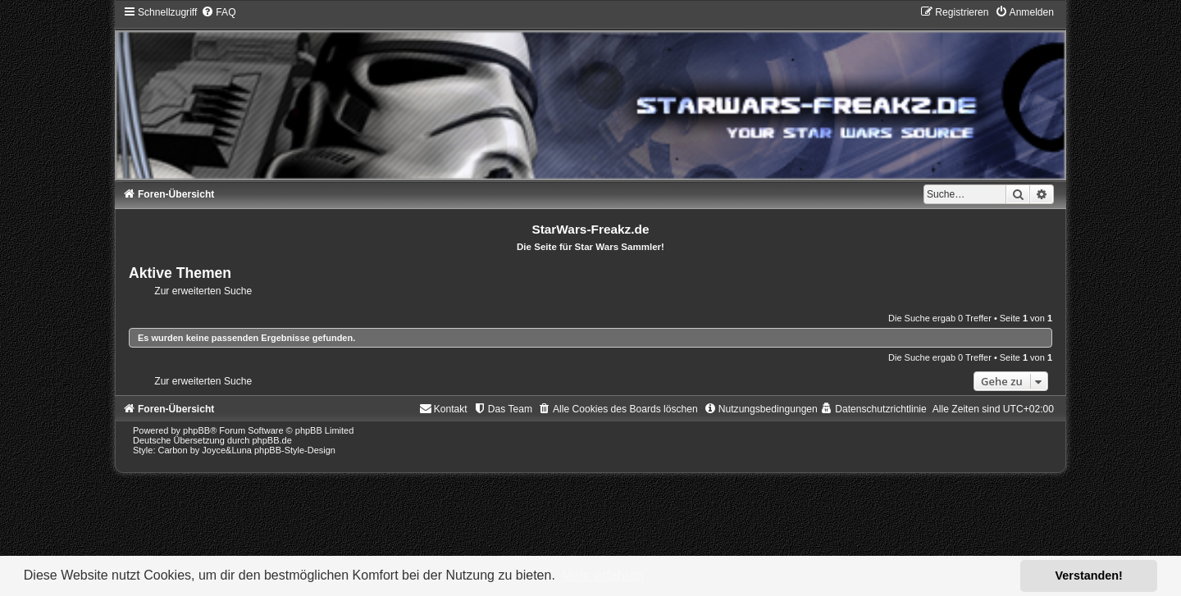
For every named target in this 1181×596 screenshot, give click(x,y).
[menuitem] (218, 12)
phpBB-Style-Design (294, 450)
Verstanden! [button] (1089, 575)
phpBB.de (271, 440)
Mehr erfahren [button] (602, 575)
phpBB (196, 430)
